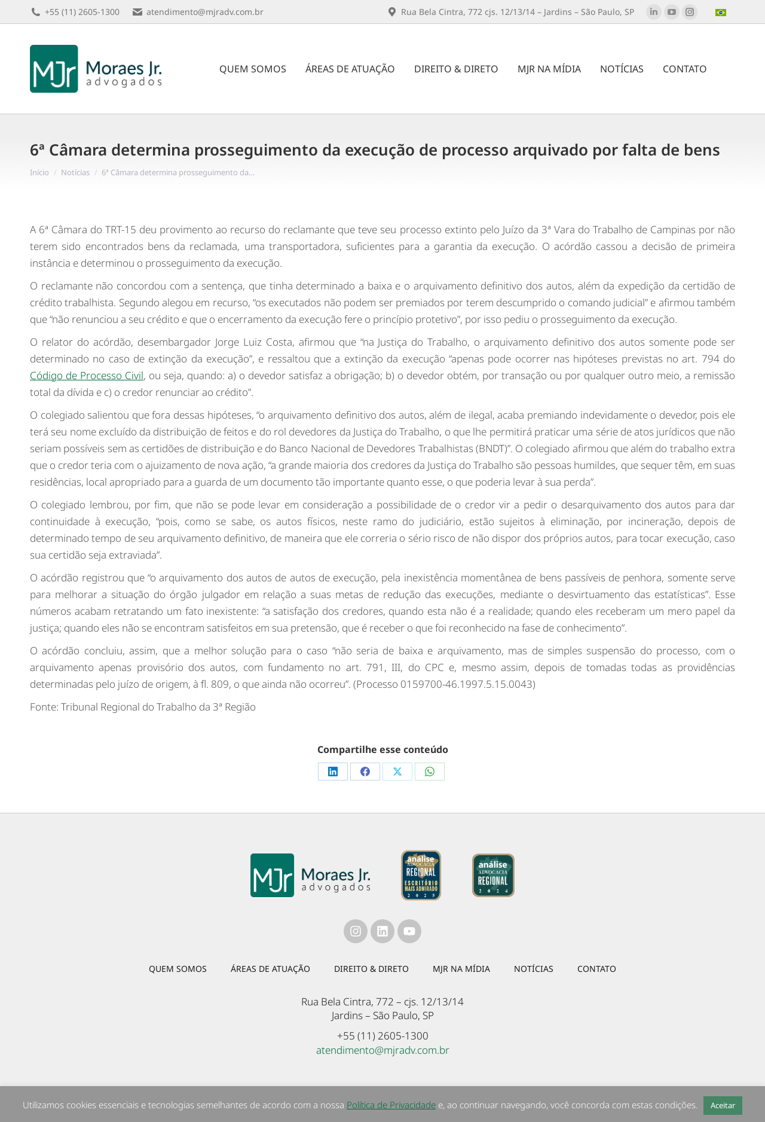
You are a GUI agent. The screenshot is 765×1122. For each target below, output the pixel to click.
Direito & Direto (371, 968)
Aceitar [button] (723, 1105)
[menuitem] (722, 12)
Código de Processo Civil (86, 375)
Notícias (533, 968)
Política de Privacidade (391, 1105)
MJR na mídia (461, 968)
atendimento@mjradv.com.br (382, 1050)
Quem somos (178, 968)
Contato (596, 968)
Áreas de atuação (270, 968)
